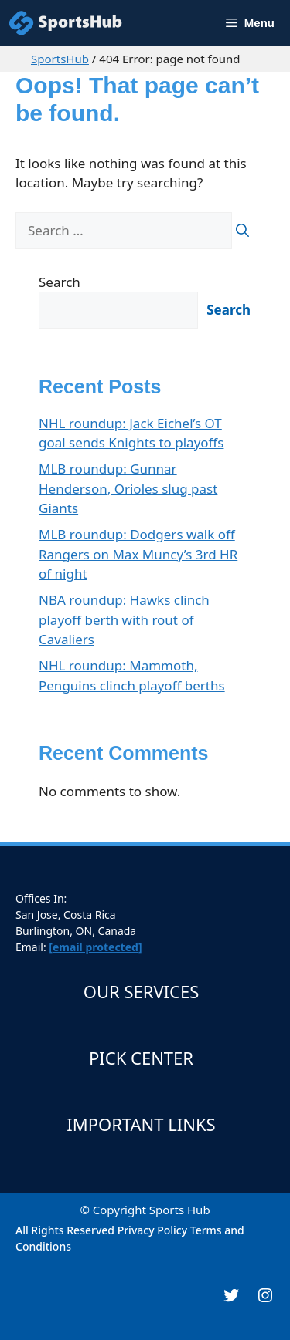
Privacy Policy (152, 1230)
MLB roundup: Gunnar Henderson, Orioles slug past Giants (128, 488)
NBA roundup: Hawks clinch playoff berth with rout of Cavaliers (124, 619)
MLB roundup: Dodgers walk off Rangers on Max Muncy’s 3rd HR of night (138, 553)
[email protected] (95, 947)
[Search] (242, 230)
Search (59, 282)
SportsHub (60, 58)
